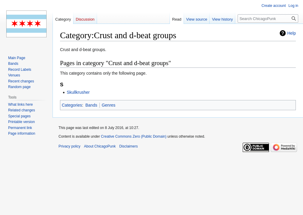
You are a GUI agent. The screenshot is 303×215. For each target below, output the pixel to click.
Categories (72, 105)
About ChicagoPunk (100, 146)
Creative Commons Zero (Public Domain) (133, 136)
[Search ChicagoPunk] (268, 18)
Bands (91, 105)
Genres (109, 105)
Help (291, 33)
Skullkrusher (78, 92)
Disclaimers (128, 146)
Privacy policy (69, 146)
